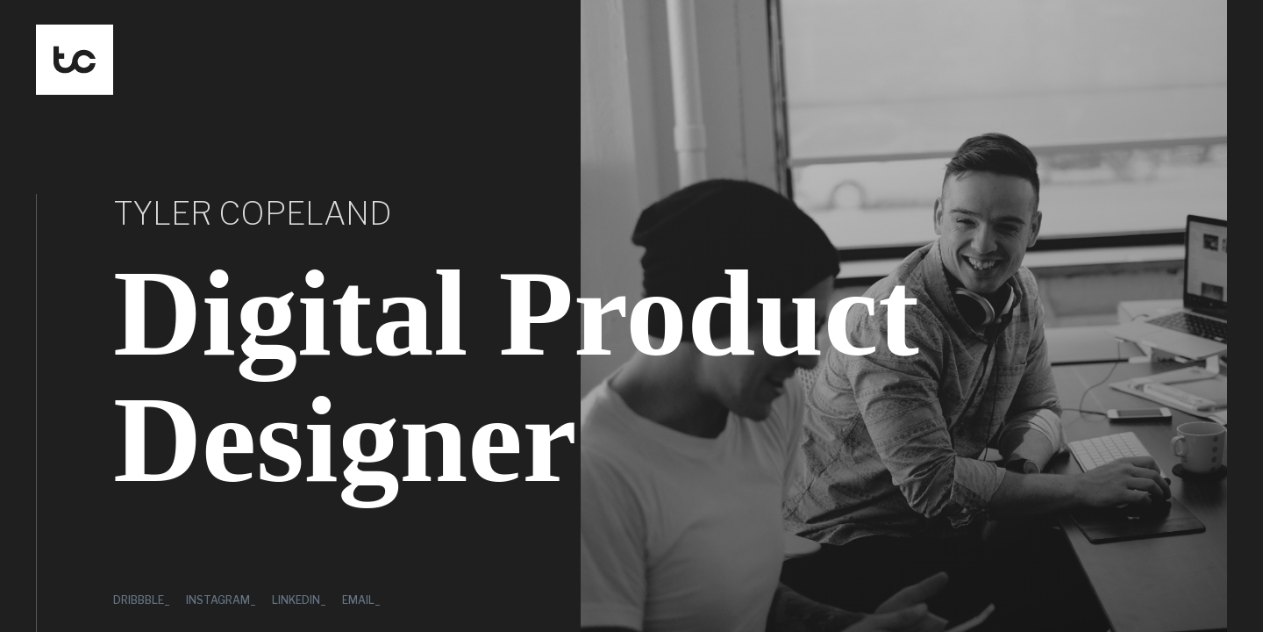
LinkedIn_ (299, 600)
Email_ (361, 600)
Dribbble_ (141, 600)
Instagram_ (221, 600)
